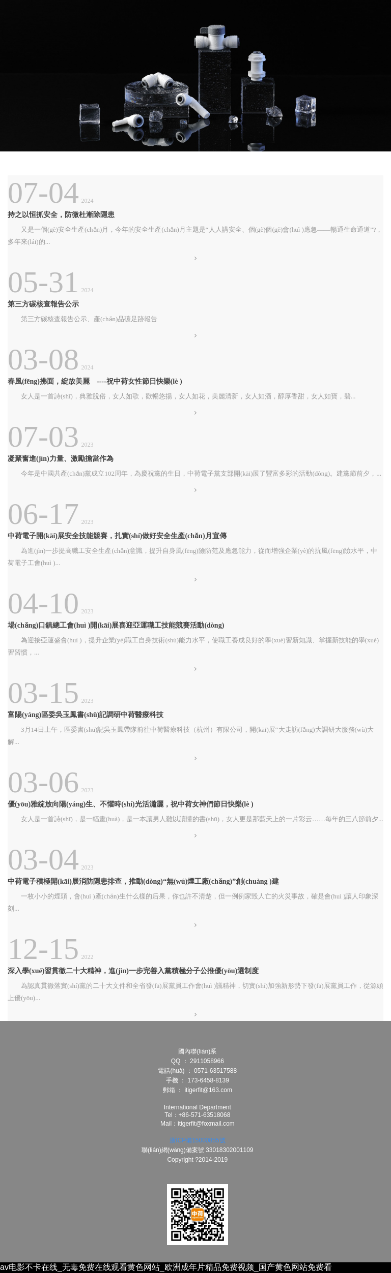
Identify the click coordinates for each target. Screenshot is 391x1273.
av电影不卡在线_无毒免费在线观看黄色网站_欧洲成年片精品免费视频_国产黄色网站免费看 (166, 1267)
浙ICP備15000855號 (197, 1140)
